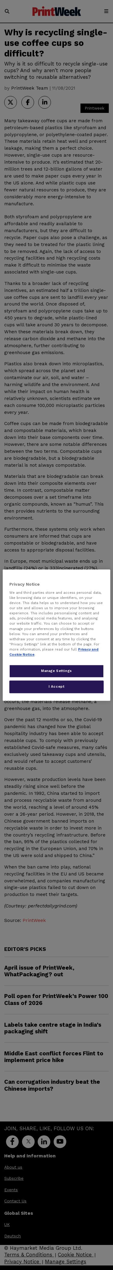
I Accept (57, 686)
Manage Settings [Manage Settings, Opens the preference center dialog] (56, 671)
